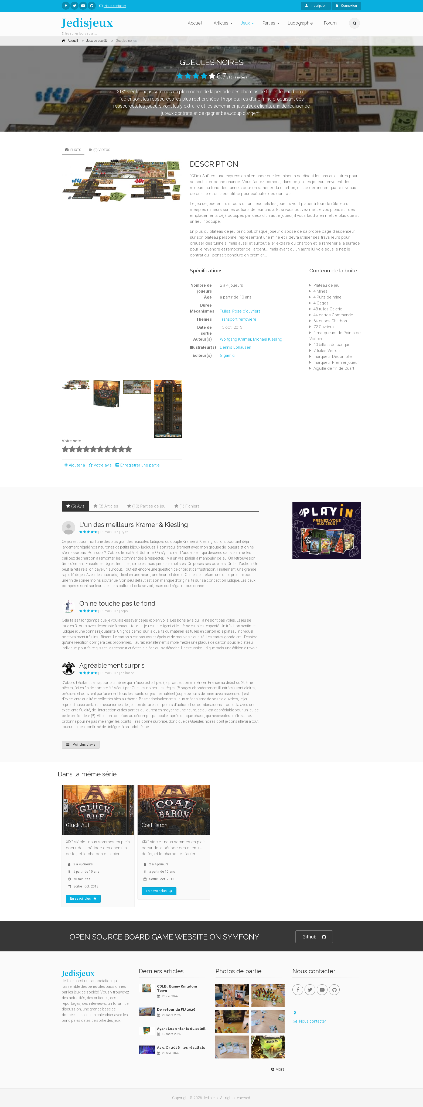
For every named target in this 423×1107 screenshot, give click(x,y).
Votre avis (99, 465)
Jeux (245, 23)
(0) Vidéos (99, 150)
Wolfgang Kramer (235, 339)
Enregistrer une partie (136, 465)
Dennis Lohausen (235, 347)
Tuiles (225, 311)
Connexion (346, 6)
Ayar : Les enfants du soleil (181, 1029)
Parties (268, 23)
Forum (330, 23)
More (277, 1069)
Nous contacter (111, 6)
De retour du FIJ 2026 (176, 1009)
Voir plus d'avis (80, 744)
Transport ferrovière (238, 319)
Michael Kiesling (267, 339)
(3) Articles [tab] (106, 506)
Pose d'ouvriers (246, 311)
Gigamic (227, 355)
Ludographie (300, 23)
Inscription (315, 6)
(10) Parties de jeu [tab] (146, 506)
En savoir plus (83, 898)
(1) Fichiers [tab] (187, 506)
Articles (221, 23)
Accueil (195, 23)
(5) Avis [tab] (75, 506)
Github (314, 937)
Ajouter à (73, 465)
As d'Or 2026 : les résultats (181, 1048)
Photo (73, 150)
